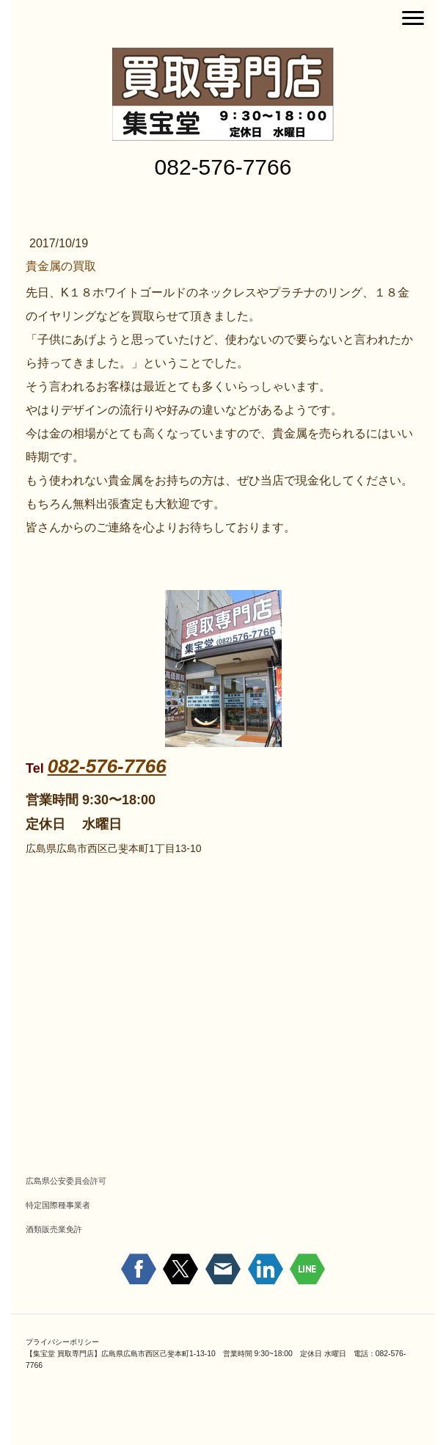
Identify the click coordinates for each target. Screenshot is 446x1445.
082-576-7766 (107, 766)
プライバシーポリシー (62, 1342)
